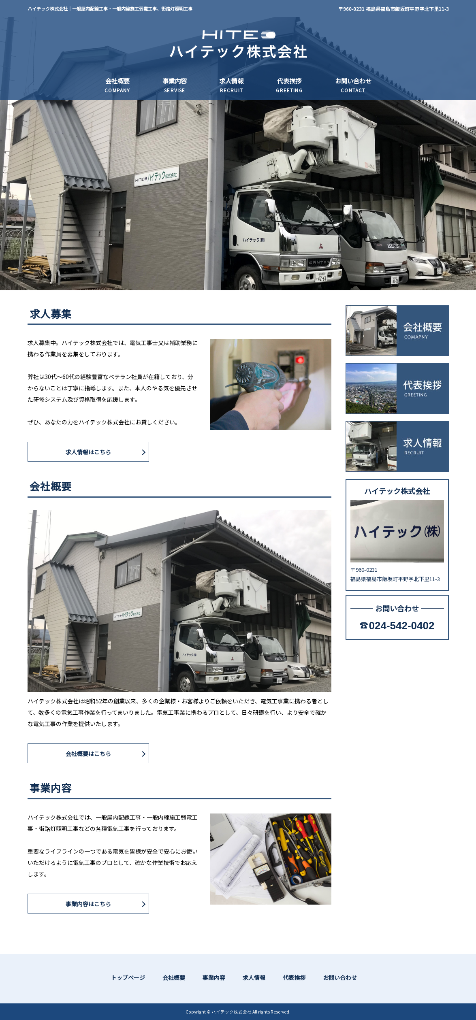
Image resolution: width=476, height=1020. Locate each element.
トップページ (128, 977)
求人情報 (254, 977)
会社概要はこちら (88, 754)
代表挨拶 (294, 977)
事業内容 (214, 977)
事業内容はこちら (88, 904)
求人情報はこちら (88, 452)
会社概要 (173, 977)
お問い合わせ (340, 977)
